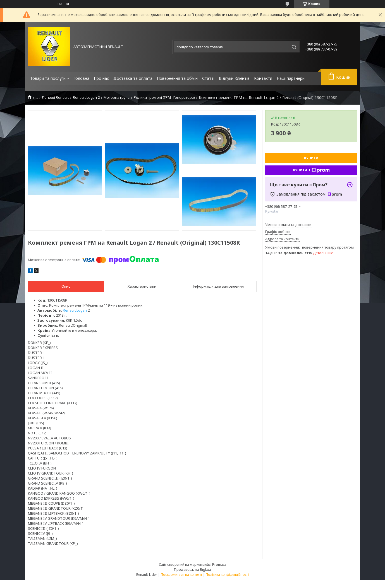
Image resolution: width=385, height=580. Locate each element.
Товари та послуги (48, 78)
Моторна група (117, 97)
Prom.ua (219, 564)
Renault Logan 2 (86, 97)
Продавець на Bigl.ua (192, 569)
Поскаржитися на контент (181, 574)
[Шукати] (294, 46)
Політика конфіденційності (227, 574)
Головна (81, 78)
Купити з (311, 170)
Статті (208, 78)
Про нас (101, 78)
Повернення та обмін (177, 78)
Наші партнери (291, 78)
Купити (311, 158)
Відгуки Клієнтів (234, 78)
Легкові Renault (55, 97)
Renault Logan (75, 310)
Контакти (263, 78)
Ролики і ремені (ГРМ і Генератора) (164, 97)
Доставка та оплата (132, 78)
